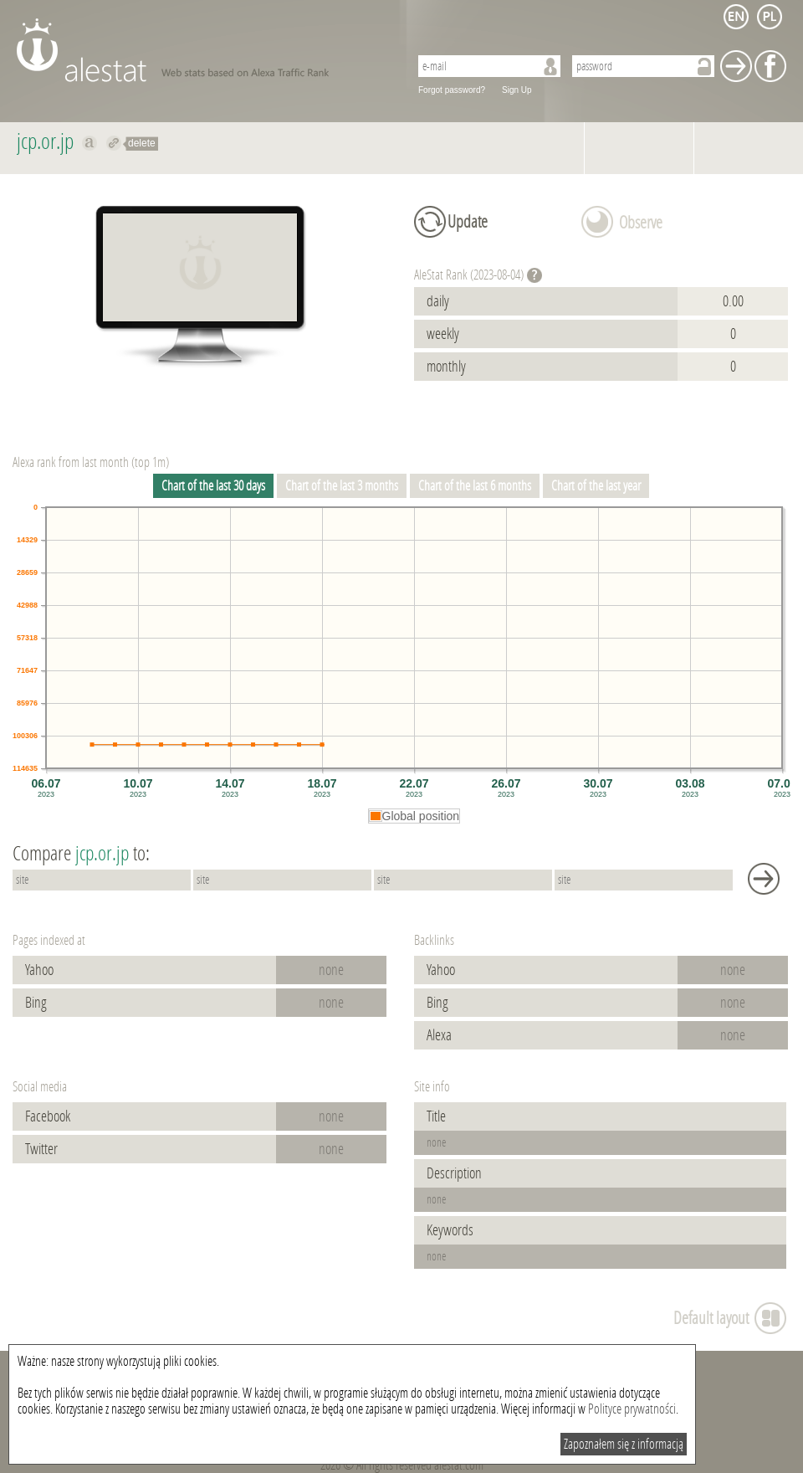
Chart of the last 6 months (474, 486)
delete (142, 143)
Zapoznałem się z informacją (623, 1444)
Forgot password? (451, 90)
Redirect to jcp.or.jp (114, 143)
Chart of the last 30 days (213, 486)
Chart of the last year (596, 486)
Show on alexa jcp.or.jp (90, 143)
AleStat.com (203, 50)
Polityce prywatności (632, 1409)
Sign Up (517, 90)
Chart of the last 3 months (341, 486)
